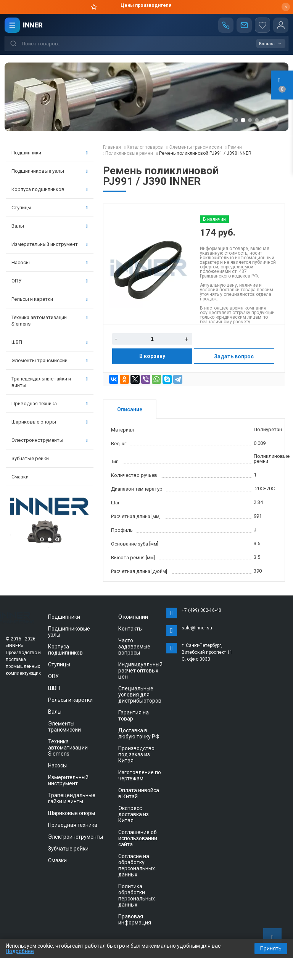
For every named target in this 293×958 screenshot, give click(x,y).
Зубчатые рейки (30, 458)
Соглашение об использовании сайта (137, 838)
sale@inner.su (197, 628)
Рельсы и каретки (49, 299)
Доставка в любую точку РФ (138, 733)
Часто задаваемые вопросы (134, 646)
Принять (271, 948)
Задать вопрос (234, 356)
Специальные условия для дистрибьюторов (139, 694)
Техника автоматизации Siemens (49, 321)
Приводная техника (49, 403)
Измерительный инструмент (49, 244)
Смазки (20, 477)
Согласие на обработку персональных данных (136, 865)
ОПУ (49, 281)
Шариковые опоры (49, 422)
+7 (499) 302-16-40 (201, 610)
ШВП (49, 342)
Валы (49, 226)
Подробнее (20, 951)
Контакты (130, 629)
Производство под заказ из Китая (136, 754)
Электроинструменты (49, 440)
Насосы (49, 262)
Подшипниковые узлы (49, 171)
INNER (33, 25)
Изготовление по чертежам (139, 775)
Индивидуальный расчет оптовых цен (140, 670)
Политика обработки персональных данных (136, 895)
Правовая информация (134, 919)
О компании (133, 617)
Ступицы (49, 207)
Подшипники (49, 153)
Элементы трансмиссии (49, 360)
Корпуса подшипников (49, 189)
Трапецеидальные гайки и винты (49, 382)
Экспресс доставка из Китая (133, 814)
